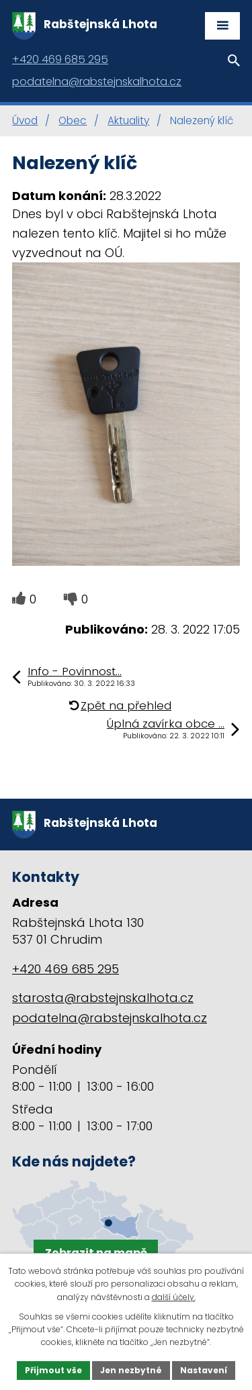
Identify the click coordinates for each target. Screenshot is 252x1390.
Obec (72, 120)
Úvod (25, 120)
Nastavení (203, 1370)
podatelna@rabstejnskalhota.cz (109, 1017)
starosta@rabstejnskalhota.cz (103, 997)
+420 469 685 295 (65, 968)
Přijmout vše (53, 1370)
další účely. (174, 1297)
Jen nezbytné (131, 1370)
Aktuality (128, 120)
